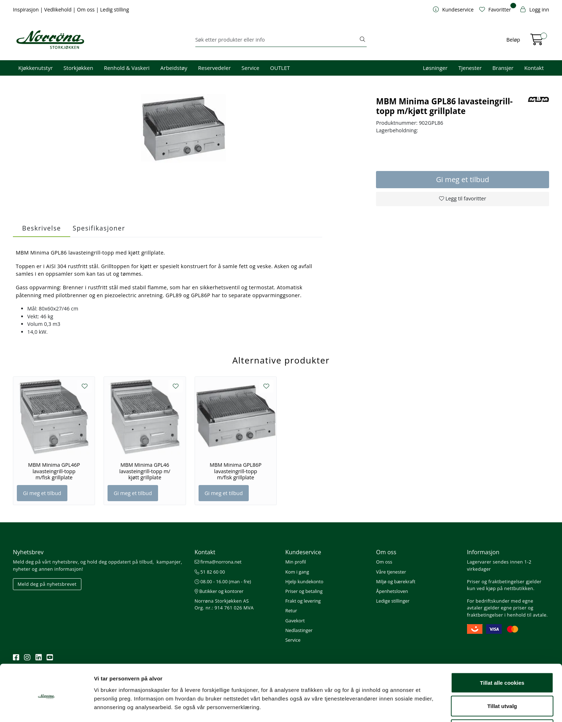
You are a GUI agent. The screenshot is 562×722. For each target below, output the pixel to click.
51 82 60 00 (210, 572)
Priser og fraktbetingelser (496, 581)
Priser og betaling (304, 591)
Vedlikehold (58, 9)
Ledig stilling (114, 9)
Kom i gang (297, 572)
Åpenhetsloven (392, 591)
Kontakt (534, 67)
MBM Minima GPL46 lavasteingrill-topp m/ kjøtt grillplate (144, 471)
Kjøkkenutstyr (35, 67)
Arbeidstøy (173, 67)
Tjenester (470, 67)
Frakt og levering (303, 601)
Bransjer (503, 67)
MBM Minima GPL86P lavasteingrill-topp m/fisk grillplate (236, 471)
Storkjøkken (78, 67)
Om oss (86, 9)
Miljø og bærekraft (395, 581)
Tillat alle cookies (502, 656)
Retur (291, 610)
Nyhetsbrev (28, 552)
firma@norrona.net (218, 562)
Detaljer (382, 703)
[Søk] (277, 40)
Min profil (295, 562)
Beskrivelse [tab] (41, 228)
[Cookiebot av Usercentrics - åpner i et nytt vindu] (46, 708)
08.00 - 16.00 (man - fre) (223, 581)
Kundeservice (303, 552)
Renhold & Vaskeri (126, 67)
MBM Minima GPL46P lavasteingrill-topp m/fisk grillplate (54, 471)
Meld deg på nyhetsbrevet (47, 584)
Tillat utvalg (502, 679)
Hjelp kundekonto (304, 581)
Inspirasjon (26, 9)
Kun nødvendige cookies (502, 703)
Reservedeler (214, 67)
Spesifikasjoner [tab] (99, 228)
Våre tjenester (391, 572)
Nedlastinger (299, 630)
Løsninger (435, 67)
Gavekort (295, 620)
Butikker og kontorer (219, 591)
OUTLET (280, 67)
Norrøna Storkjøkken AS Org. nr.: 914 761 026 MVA (224, 604)
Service (250, 67)
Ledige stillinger (392, 601)
